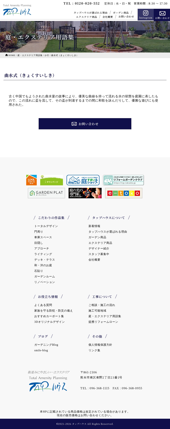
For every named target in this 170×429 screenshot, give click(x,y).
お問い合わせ (123, 16)
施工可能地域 (97, 310)
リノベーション (44, 282)
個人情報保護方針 (100, 344)
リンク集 (94, 350)
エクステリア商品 (83, 17)
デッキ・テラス (44, 259)
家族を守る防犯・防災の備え (53, 310)
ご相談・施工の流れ (101, 305)
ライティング (43, 254)
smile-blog (41, 350)
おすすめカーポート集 (49, 316)
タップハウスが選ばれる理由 (88, 12)
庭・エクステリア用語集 (104, 316)
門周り (38, 231)
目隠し (38, 242)
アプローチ (41, 248)
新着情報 (94, 226)
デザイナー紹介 (98, 248)
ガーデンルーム (44, 276)
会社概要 (105, 17)
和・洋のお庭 (43, 265)
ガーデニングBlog (46, 344)
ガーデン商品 (118, 12)
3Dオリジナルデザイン (49, 321)
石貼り (38, 270)
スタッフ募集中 (98, 254)
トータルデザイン (46, 226)
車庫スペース (43, 237)
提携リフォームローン (103, 321)
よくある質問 (43, 305)
